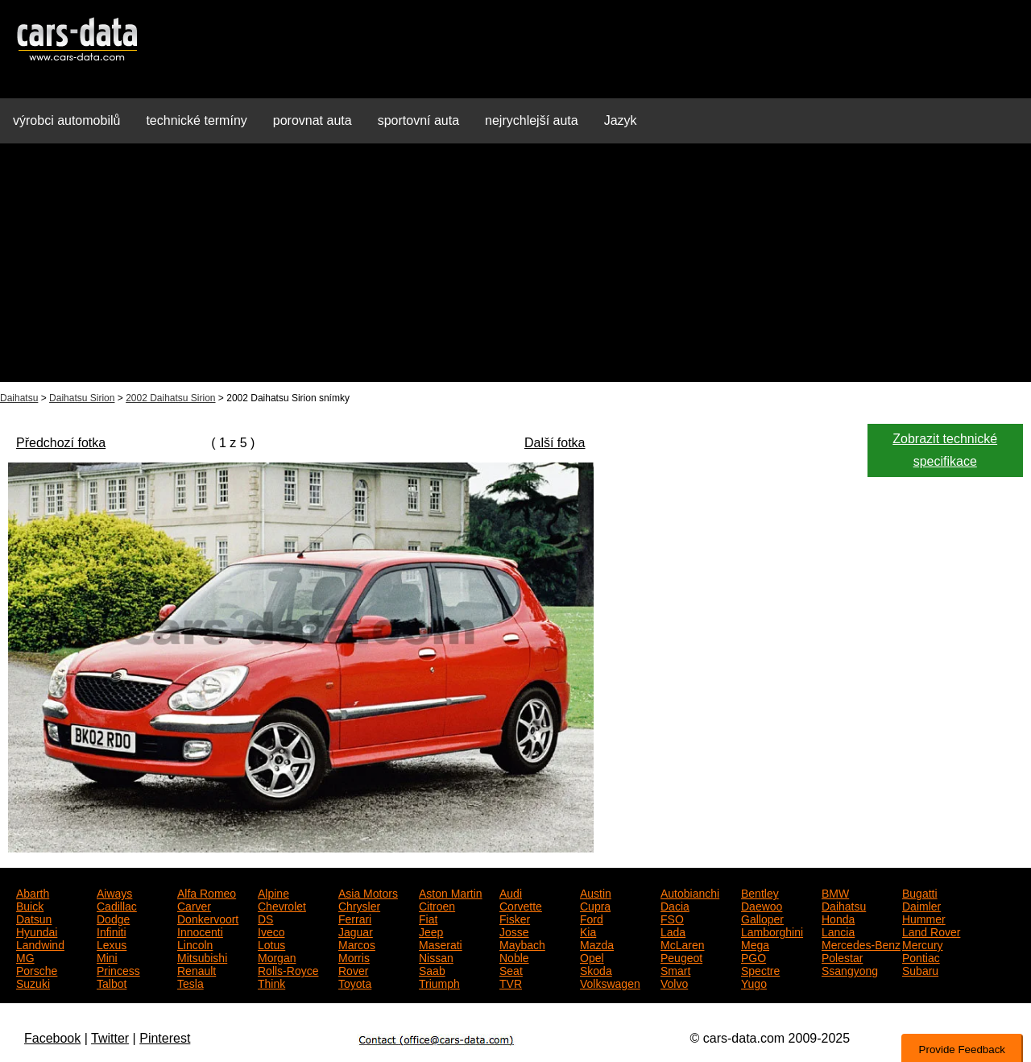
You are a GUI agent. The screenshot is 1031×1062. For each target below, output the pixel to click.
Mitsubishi (202, 956)
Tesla (190, 982)
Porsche (36, 969)
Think (271, 982)
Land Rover (931, 930)
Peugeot (681, 956)
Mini (107, 956)
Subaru (920, 969)
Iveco (271, 930)
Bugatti (920, 892)
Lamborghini (772, 930)
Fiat (428, 918)
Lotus (271, 943)
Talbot (111, 982)
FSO (672, 918)
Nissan (436, 956)
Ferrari (354, 918)
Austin (595, 892)
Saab (432, 969)
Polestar (842, 956)
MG (25, 956)
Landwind (40, 943)
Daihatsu (19, 398)
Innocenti (200, 930)
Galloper (762, 918)
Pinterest (164, 1038)
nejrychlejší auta (531, 120)
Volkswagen (610, 982)
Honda (838, 918)
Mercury (922, 943)
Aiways (114, 892)
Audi (510, 892)
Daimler (921, 905)
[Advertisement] (515, 269)
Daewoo (761, 905)
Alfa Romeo (206, 892)
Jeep (431, 930)
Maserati (440, 943)
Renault (196, 969)
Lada (672, 930)
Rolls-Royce (288, 969)
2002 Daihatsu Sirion (170, 398)
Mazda (597, 943)
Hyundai (36, 930)
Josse (514, 930)
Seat (511, 969)
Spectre (760, 969)
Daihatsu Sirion (81, 398)
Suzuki (33, 982)
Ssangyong (850, 969)
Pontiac (921, 956)
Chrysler (359, 905)
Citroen (437, 905)
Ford (591, 918)
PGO (753, 956)
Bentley (760, 892)
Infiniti (111, 930)
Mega (755, 943)
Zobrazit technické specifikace (944, 450)
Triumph (439, 982)
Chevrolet (282, 905)
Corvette (520, 905)
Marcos (356, 943)
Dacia (674, 905)
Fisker (514, 918)
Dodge (113, 918)
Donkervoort (207, 918)
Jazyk (620, 120)
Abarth (32, 892)
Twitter (110, 1038)
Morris (354, 956)
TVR (510, 982)
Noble (514, 956)
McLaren (682, 943)
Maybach (522, 943)
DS (265, 918)
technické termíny (196, 120)
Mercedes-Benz (861, 943)
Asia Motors (368, 892)
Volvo (674, 982)
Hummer (924, 918)
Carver (194, 905)
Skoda (596, 969)
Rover (353, 969)
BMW (835, 892)
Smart (675, 969)
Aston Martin (450, 892)
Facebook (52, 1038)
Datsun (34, 918)
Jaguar (355, 930)
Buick (29, 905)
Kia (588, 930)
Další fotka (555, 443)
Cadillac (117, 905)
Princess (118, 969)
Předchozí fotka (61, 443)
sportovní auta (418, 120)
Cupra (595, 905)
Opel (592, 956)
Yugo (754, 982)
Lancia (838, 930)
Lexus (111, 943)
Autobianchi (689, 892)
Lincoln (195, 943)
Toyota (354, 982)
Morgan (277, 956)
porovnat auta (312, 120)
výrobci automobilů (66, 120)
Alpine (273, 892)
